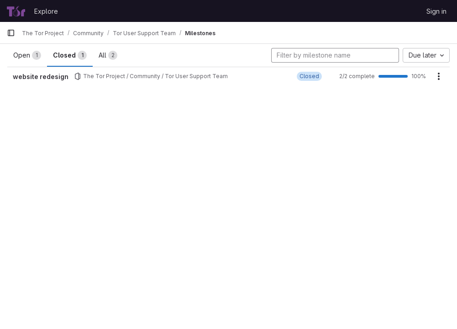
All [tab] (108, 55)
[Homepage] (16, 11)
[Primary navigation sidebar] (11, 33)
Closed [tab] (70, 55)
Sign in (436, 11)
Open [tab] (27, 55)
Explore (46, 11)
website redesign (40, 76)
